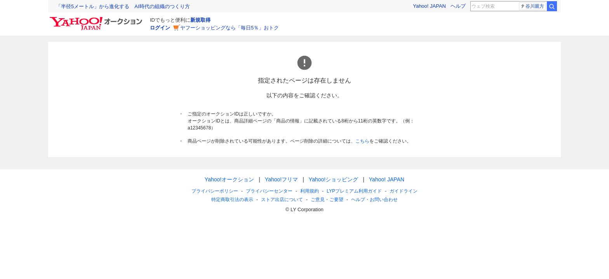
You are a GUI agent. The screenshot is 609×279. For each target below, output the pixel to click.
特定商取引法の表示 (232, 199)
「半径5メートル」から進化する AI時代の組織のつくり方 (123, 6)
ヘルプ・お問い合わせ (374, 199)
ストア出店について (282, 199)
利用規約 (309, 191)
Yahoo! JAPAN (429, 6)
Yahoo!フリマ (281, 179)
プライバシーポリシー (214, 191)
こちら (362, 141)
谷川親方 (532, 6)
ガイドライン (404, 191)
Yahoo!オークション (229, 179)
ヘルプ (458, 6)
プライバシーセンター (269, 191)
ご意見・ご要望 (327, 199)
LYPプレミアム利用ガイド (354, 191)
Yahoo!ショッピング (333, 179)
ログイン (160, 28)
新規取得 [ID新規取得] (200, 20)
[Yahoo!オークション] (97, 19)
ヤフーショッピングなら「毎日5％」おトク (229, 28)
